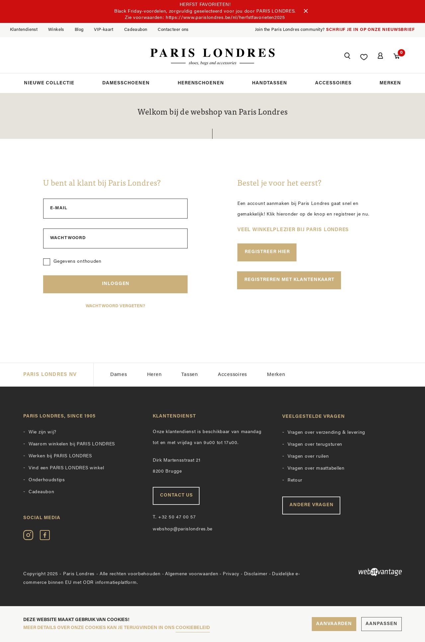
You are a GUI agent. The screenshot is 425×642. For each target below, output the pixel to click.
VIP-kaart (104, 30)
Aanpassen (381, 623)
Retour (295, 480)
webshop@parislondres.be (182, 529)
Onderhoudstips (47, 480)
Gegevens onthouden (77, 261)
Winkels (56, 30)
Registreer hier (267, 251)
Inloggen (116, 284)
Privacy (231, 574)
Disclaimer (256, 574)
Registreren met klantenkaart (289, 279)
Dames (118, 374)
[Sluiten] (306, 11)
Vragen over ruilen (308, 456)
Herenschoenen (201, 83)
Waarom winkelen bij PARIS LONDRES (72, 444)
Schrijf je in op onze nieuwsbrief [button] (370, 30)
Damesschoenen (126, 83)
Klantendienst (24, 30)
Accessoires (333, 83)
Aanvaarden (334, 623)
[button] (347, 57)
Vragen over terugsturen (315, 444)
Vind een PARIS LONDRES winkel (66, 468)
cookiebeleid (193, 627)
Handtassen (269, 83)
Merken (390, 83)
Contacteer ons (173, 30)
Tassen (189, 374)
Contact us (176, 495)
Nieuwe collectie (49, 83)
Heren (154, 374)
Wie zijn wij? (42, 432)
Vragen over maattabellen (316, 468)
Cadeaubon (135, 30)
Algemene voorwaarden (191, 574)
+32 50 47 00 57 (174, 517)
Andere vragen (312, 505)
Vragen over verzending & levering (326, 432)
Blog (79, 30)
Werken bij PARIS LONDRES (60, 456)
